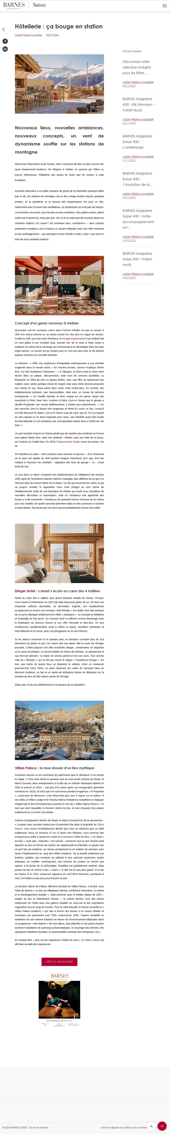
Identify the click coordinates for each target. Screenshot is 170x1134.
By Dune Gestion (39, 1127)
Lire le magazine (59, 961)
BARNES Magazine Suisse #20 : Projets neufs (137, 259)
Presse (26, 35)
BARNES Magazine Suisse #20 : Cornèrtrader (137, 141)
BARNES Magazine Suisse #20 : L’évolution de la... (138, 178)
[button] (165, 5)
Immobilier (36, 35)
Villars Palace (26, 768)
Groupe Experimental (73, 338)
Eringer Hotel (25, 591)
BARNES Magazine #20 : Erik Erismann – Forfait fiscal (139, 104)
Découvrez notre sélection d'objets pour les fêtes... (137, 67)
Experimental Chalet (69, 441)
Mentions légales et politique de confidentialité (127, 1127)
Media (18, 35)
